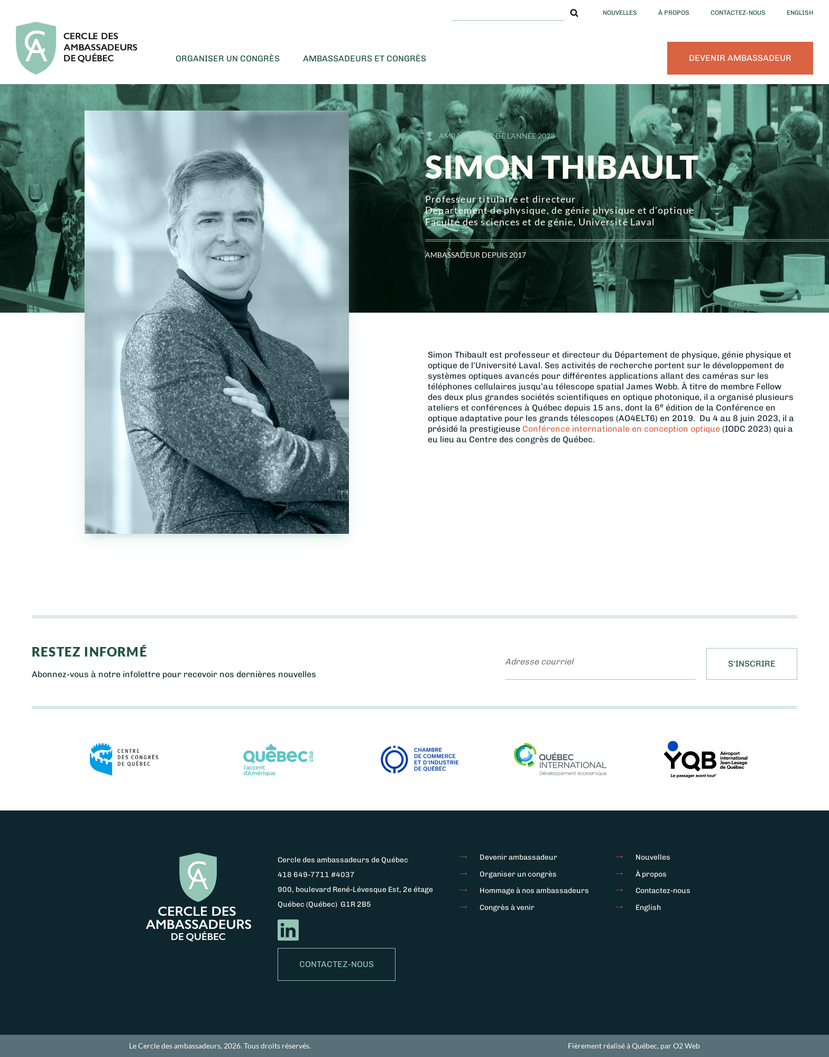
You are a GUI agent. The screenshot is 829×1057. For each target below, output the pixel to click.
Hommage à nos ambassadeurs (534, 890)
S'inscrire (752, 664)
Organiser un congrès (228, 58)
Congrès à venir (507, 907)
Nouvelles (620, 12)
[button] (574, 12)
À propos (673, 12)
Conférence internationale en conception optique (621, 429)
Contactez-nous (738, 12)
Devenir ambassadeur (740, 58)
